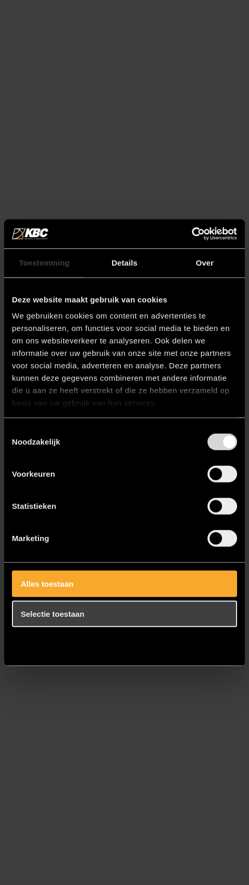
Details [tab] (124, 262)
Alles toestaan (47, 583)
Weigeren (38, 644)
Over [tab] (205, 262)
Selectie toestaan (53, 614)
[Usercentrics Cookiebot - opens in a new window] (191, 234)
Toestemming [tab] (44, 262)
